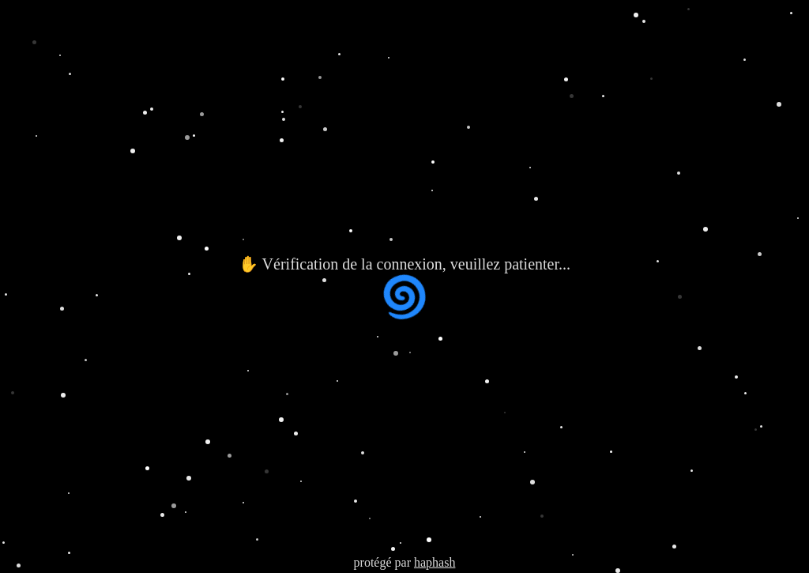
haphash (434, 562)
